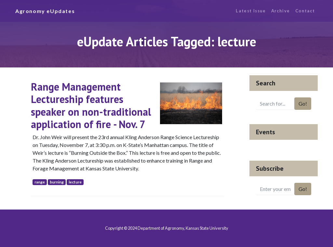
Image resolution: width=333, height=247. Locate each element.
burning (57, 182)
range (39, 182)
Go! (303, 103)
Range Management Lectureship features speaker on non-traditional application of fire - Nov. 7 (91, 105)
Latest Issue (251, 10)
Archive (280, 10)
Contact (305, 10)
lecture (75, 182)
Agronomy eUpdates (45, 11)
